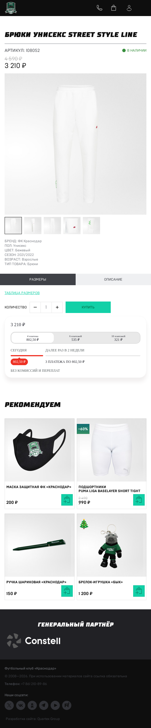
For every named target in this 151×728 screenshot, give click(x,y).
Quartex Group (48, 719)
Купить (88, 307)
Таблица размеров (22, 293)
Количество (16, 307)
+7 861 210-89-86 (34, 684)
